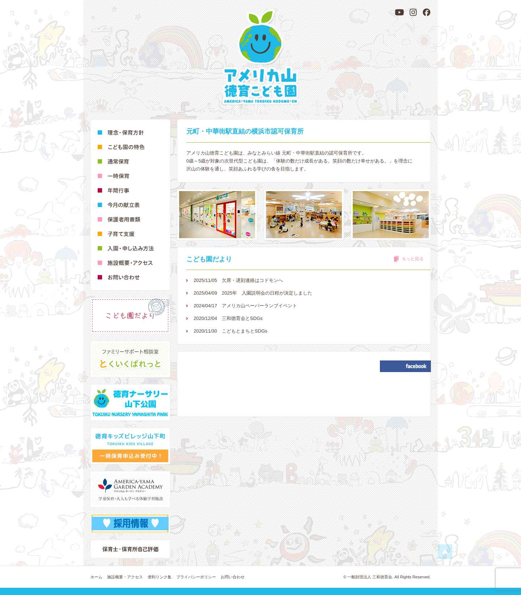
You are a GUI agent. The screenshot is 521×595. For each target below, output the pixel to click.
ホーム (96, 577)
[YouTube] (399, 12)
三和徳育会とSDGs (228, 318)
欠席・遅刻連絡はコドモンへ (238, 280)
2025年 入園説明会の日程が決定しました (253, 293)
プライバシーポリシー (196, 577)
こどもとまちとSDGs (230, 331)
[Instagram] (413, 12)
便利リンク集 (159, 577)
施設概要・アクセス (125, 577)
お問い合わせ (233, 577)
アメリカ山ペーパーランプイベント (245, 305)
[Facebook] (426, 12)
